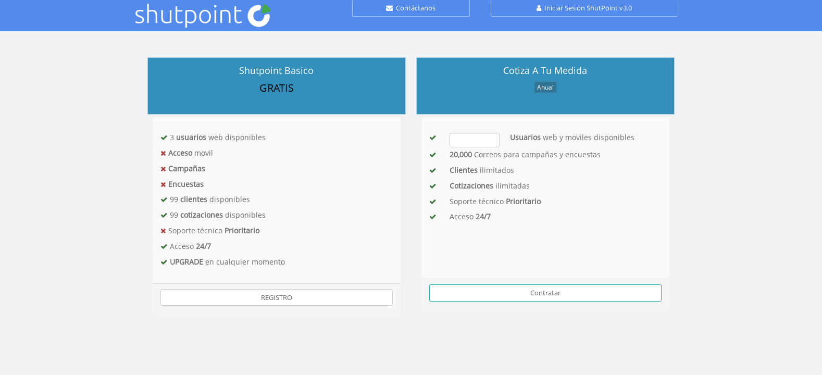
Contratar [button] (545, 292)
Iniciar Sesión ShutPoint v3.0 (584, 7)
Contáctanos (410, 7)
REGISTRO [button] (276, 297)
